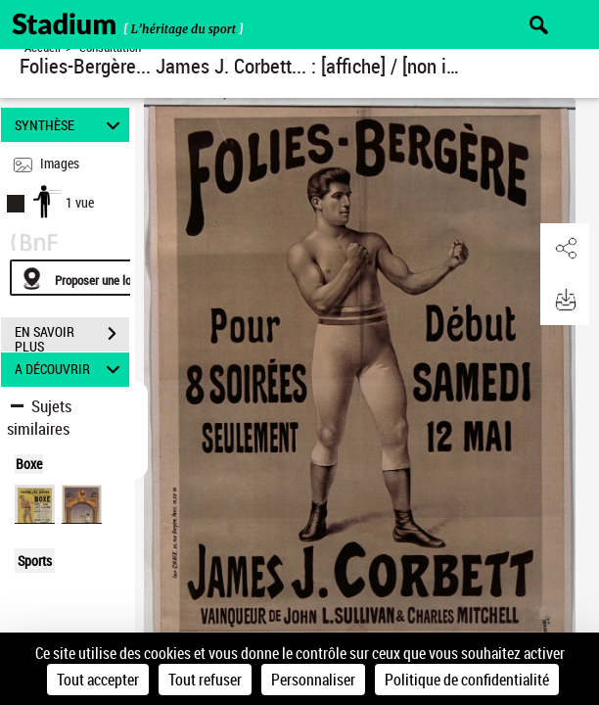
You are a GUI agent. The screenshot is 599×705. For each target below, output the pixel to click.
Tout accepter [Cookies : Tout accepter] (98, 679)
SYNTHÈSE (70, 125)
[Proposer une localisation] (103, 277)
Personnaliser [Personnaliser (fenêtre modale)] (313, 679)
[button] (564, 248)
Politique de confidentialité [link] (467, 679)
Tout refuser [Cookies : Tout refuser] (205, 679)
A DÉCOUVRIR (70, 369)
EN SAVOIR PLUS (72, 336)
